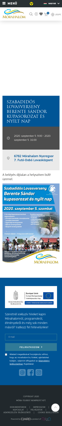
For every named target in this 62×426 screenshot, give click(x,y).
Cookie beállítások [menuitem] (48, 412)
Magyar (52, 3)
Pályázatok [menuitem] (36, 410)
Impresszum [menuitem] (39, 407)
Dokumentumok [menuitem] (18, 407)
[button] (55, 407)
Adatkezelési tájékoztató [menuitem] (17, 412)
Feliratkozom (31, 347)
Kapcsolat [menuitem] (18, 410)
